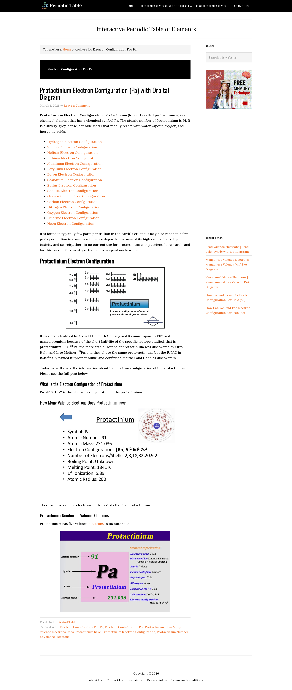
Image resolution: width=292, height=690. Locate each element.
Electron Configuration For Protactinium (134, 627)
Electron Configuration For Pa (81, 627)
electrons (96, 524)
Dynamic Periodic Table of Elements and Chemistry (69, 6)
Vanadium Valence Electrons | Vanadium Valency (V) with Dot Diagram (227, 282)
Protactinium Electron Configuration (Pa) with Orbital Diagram (104, 93)
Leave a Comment (77, 105)
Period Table (67, 622)
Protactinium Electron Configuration (128, 632)
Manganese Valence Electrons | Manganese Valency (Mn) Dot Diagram (228, 264)
